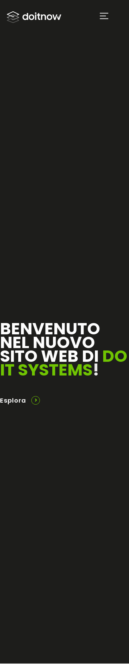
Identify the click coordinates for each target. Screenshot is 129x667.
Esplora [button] (13, 400)
